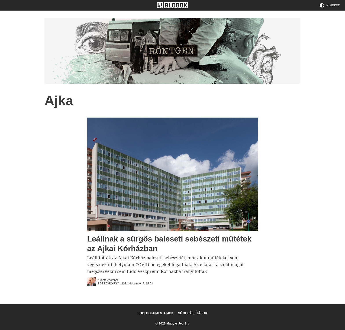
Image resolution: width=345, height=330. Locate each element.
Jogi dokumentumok (156, 313)
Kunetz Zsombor (108, 280)
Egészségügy (108, 283)
